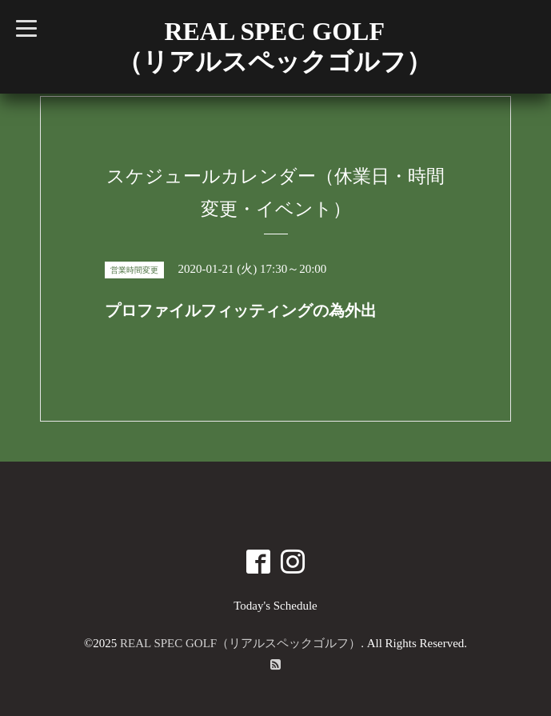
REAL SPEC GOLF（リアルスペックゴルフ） (240, 643)
